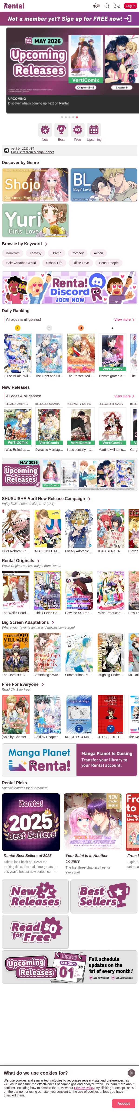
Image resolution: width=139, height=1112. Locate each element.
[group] (18, 351)
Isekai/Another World (21, 263)
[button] (62, 117)
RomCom (13, 253)
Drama (56, 253)
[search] (107, 6)
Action (98, 253)
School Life (54, 263)
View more (122, 319)
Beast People (109, 263)
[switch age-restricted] (96, 5)
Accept (123, 1103)
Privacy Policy (84, 1088)
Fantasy (35, 253)
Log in (131, 6)
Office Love (81, 263)
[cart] (117, 6)
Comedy (78, 253)
